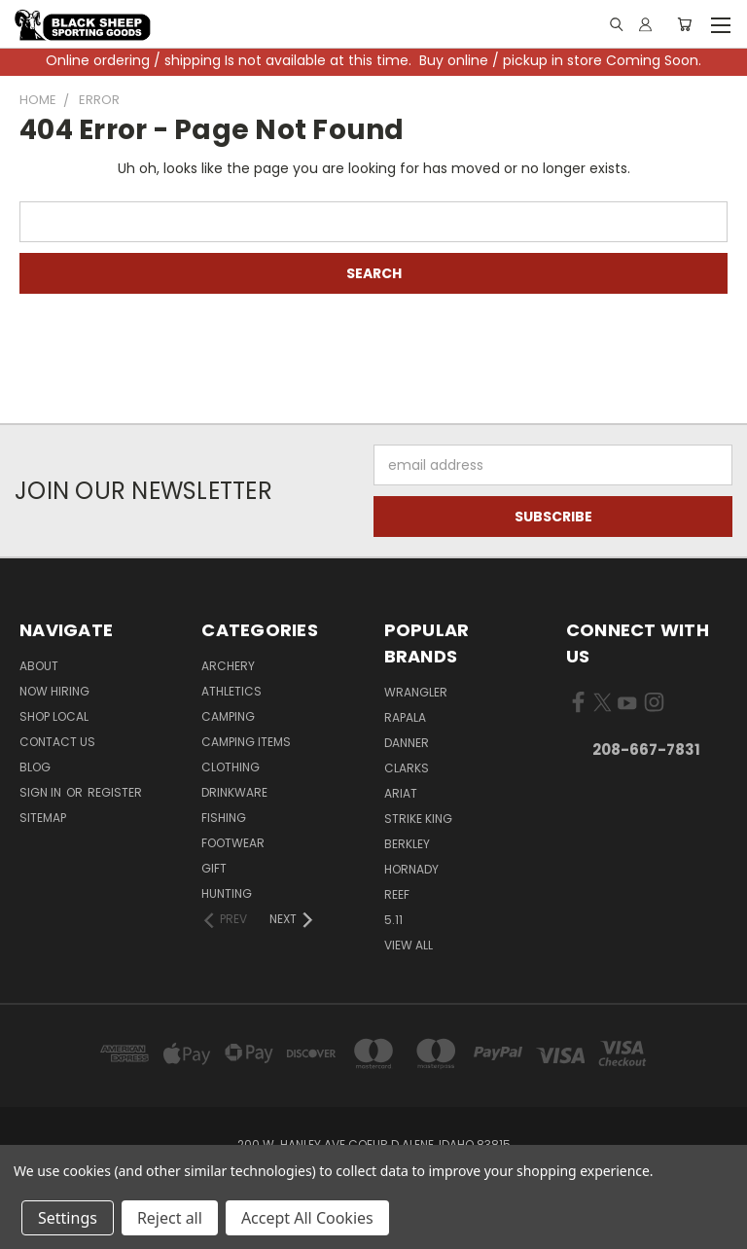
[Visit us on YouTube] (627, 706)
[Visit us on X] (602, 706)
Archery (228, 666)
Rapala (405, 717)
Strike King (418, 818)
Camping (228, 716)
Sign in (41, 792)
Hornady (411, 869)
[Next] (292, 919)
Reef (396, 894)
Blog (35, 767)
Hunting (226, 893)
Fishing (223, 817)
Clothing (230, 767)
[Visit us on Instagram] (654, 706)
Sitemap (42, 817)
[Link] (615, 25)
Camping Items (246, 741)
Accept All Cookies (307, 1218)
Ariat (400, 793)
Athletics (231, 691)
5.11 (393, 919)
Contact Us (57, 741)
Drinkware (234, 792)
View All (408, 945)
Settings (67, 1218)
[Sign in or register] (645, 24)
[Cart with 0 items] (684, 24)
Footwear (233, 843)
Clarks (406, 768)
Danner (406, 742)
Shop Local (54, 716)
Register (115, 792)
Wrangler (415, 692)
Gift (214, 868)
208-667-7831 (646, 749)
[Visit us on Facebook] (578, 706)
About (38, 666)
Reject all (169, 1218)
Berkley (407, 844)
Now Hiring (54, 691)
